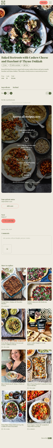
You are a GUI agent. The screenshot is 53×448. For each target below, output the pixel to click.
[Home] (6, 2)
